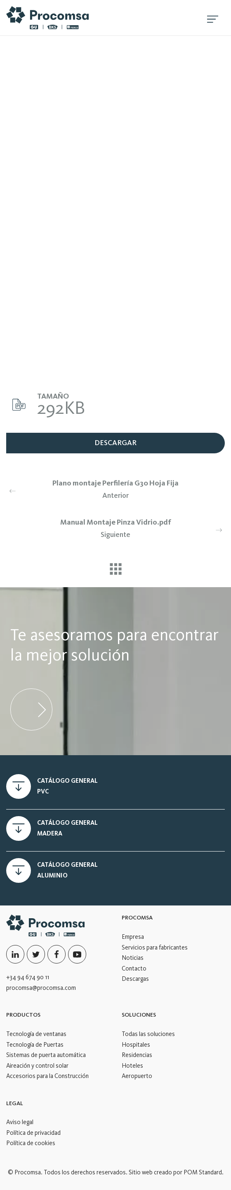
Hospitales (136, 1044)
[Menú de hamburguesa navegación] (212, 17)
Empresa (133, 936)
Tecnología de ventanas (36, 1034)
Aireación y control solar (37, 1065)
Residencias (137, 1055)
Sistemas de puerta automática (46, 1055)
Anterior (112, 488)
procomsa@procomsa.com (41, 988)
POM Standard (203, 1172)
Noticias (133, 957)
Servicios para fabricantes (155, 947)
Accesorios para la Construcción (47, 1076)
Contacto (134, 968)
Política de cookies (30, 1143)
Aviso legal (19, 1122)
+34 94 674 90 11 (27, 977)
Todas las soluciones (148, 1034)
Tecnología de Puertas (35, 1044)
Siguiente (119, 527)
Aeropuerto (137, 1076)
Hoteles (132, 1065)
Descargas (135, 978)
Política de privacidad (33, 1132)
